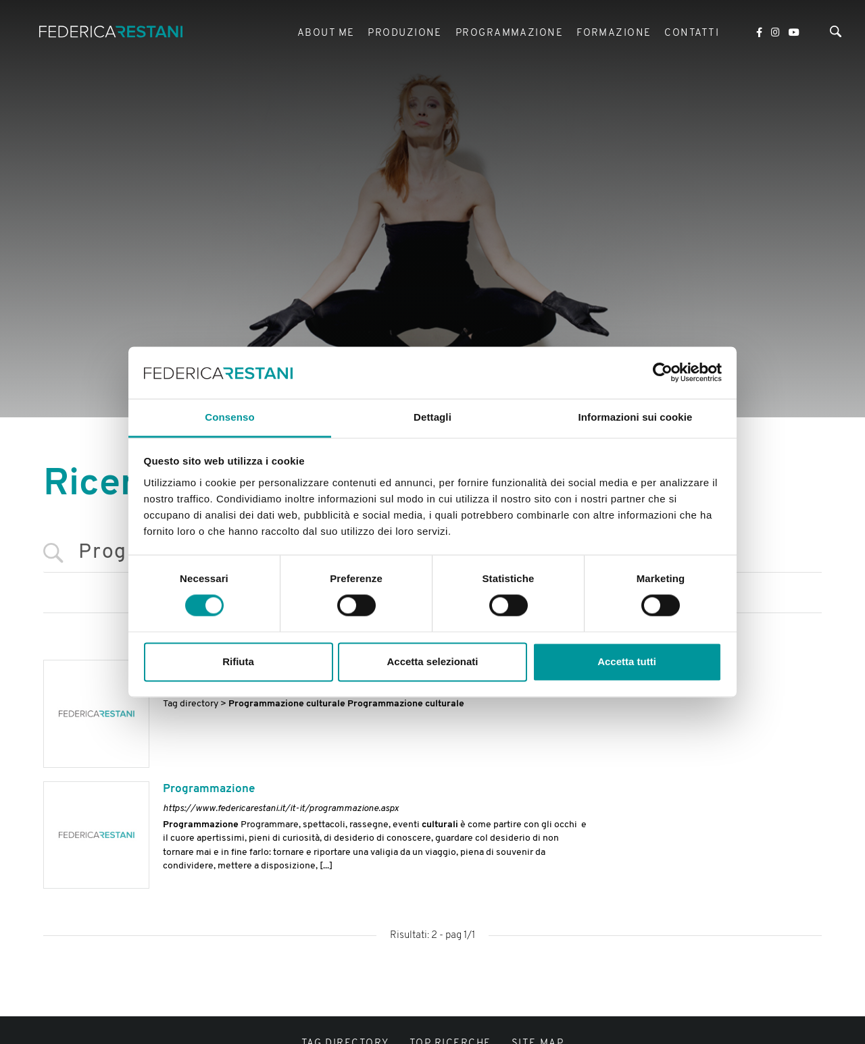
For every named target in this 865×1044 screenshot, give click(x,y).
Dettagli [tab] (432, 417)
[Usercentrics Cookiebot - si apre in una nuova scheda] (662, 373)
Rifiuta (238, 661)
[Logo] (120, 35)
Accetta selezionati (432, 661)
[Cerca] (835, 36)
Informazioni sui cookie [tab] (635, 417)
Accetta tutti (626, 661)
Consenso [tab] (229, 417)
